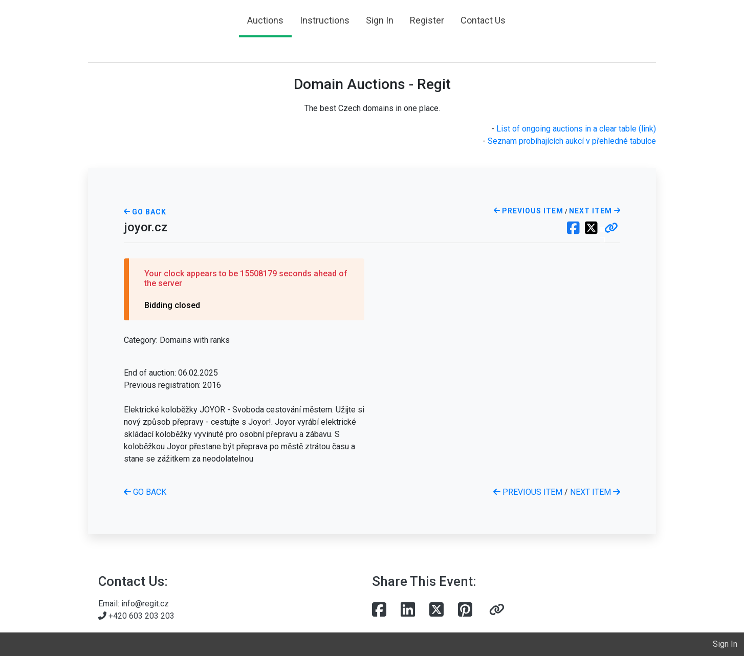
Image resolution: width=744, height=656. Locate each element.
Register (427, 20)
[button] (611, 228)
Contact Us (483, 20)
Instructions (324, 20)
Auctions (265, 20)
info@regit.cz (145, 603)
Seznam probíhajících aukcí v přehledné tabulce (572, 141)
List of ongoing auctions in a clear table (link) (576, 129)
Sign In (379, 20)
